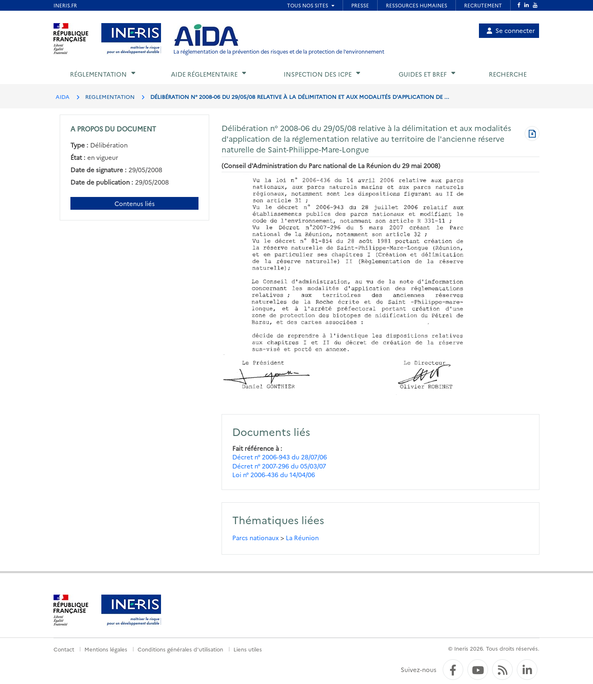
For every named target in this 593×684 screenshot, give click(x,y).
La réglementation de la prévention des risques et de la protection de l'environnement (278, 51)
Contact (64, 649)
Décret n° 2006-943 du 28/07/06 (279, 456)
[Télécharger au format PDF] (532, 134)
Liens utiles (247, 649)
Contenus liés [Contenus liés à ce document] (134, 203)
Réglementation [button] (98, 74)
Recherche (508, 74)
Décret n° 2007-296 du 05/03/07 (279, 465)
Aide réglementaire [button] (204, 74)
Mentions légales (105, 649)
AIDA (63, 96)
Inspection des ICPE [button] (318, 74)
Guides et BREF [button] (423, 74)
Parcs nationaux (255, 537)
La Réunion (302, 537)
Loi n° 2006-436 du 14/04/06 (273, 474)
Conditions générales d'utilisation (180, 649)
